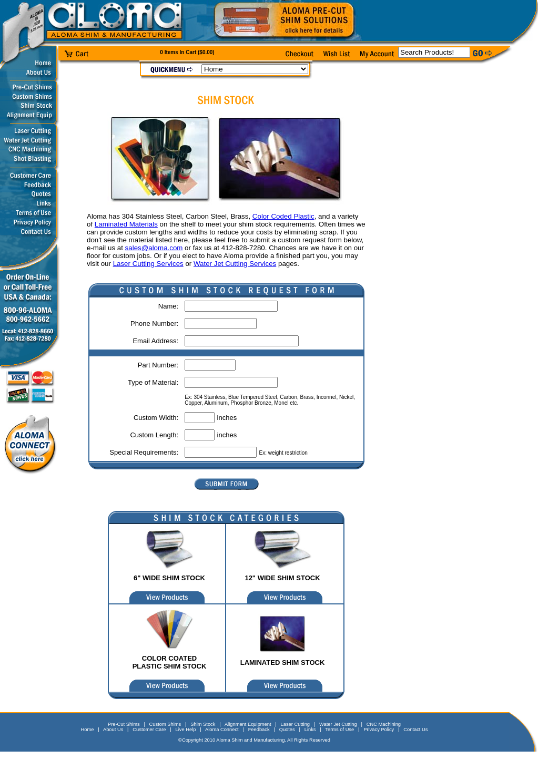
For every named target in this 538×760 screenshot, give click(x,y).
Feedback (259, 729)
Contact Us (415, 729)
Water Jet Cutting (338, 724)
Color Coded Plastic (283, 216)
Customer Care (149, 729)
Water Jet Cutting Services (235, 264)
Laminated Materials (126, 224)
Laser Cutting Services (148, 264)
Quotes (287, 729)
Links (310, 729)
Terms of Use (339, 729)
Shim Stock (202, 724)
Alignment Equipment (248, 724)
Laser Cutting (295, 724)
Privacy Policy (378, 729)
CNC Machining (384, 724)
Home (87, 729)
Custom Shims (165, 724)
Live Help (186, 729)
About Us (113, 729)
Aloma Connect (222, 729)
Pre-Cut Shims (124, 724)
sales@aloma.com (154, 248)
